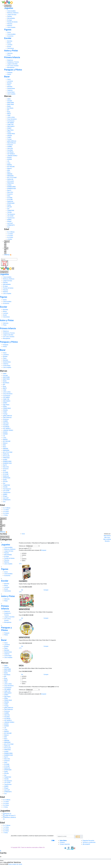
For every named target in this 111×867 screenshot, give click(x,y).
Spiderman (10, 201)
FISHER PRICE (11, 133)
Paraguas (9, 72)
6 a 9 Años (10, 237)
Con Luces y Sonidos (13, 65)
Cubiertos (10, 90)
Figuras (7, 29)
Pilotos (9, 74)
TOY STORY (10, 216)
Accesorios (10, 36)
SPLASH (9, 207)
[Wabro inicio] (7, 2)
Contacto (62, 842)
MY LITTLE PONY (12, 177)
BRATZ (9, 113)
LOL (8, 161)
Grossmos (10, 144)
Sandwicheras (11, 88)
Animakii (9, 101)
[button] (0, 856)
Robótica (9, 25)
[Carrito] (4, 263)
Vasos (9, 79)
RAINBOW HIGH (11, 188)
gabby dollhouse (11, 141)
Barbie (9, 106)
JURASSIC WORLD (12, 155)
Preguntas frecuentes (88, 840)
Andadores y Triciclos (13, 62)
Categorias (8, 5)
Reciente (107, 541)
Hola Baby (10, 150)
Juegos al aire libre (12, 64)
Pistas (9, 55)
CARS (8, 115)
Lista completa (11, 27)
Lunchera (9, 44)
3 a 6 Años (10, 235)
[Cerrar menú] (13, 268)
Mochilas (9, 41)
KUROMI (9, 159)
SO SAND (9, 197)
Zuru (8, 227)
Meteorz (9, 168)
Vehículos (10, 53)
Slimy (8, 196)
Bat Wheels (10, 108)
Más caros (107, 537)
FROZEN (9, 135)
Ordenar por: (22, 546)
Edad (6, 248)
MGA (8, 170)
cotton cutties (11, 117)
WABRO (9, 219)
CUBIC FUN (10, 124)
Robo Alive (10, 192)
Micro (8, 172)
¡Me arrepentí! (86, 844)
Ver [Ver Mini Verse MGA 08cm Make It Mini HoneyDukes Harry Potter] (22, 674)
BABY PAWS (10, 104)
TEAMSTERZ (10, 210)
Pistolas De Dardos (12, 22)
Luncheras (10, 81)
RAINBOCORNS (11, 186)
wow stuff (10, 223)
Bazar (7, 76)
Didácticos (10, 60)
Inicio (23, 534)
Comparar (43, 550)
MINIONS (9, 174)
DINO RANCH (10, 126)
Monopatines (10, 67)
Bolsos (9, 43)
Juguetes (8, 8)
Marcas (7, 241)
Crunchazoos (10, 121)
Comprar (46, 674)
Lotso (8, 163)
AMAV (9, 99)
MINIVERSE (10, 175)
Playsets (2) (7, 813)
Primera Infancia (12, 57)
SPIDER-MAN (10, 203)
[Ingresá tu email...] (65, 836)
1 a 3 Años (10, 233)
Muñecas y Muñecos (12, 12)
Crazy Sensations (12, 119)
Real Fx (9, 190)
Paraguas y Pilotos (13, 69)
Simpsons (10, 194)
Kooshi (9, 46)
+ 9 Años (9, 239)
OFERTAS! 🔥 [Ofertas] (7, 255)
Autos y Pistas (11, 50)
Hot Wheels (10, 152)
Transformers (11, 218)
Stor (8, 208)
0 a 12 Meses (10, 232)
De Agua (9, 20)
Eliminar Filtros (5, 536)
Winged (9, 221)
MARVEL (9, 165)
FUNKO (9, 137)
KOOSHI (9, 157)
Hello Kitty (10, 148)
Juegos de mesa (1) (9, 815)
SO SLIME (10, 199)
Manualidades (11, 18)
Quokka (9, 185)
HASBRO (9, 146)
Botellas (9, 83)
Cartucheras (10, 48)
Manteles (9, 86)
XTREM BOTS (11, 225)
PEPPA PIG (10, 179)
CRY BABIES (10, 122)
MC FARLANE (11, 166)
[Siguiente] (5, 246)
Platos (9, 85)
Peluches (9, 23)
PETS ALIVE (10, 181)
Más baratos (107, 535)
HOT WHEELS (11, 154)
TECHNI (9, 212)
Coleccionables (11, 11)
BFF (8, 110)
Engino (9, 132)
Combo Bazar (11, 92)
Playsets (9, 16)
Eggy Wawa (10, 130)
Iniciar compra (12, 864)
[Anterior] (5, 243)
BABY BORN (10, 102)
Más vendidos (107, 539)
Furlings (9, 139)
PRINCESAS (10, 183)
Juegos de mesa (11, 14)
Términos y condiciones (89, 842)
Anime (9, 32)
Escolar (7, 38)
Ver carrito (19, 864)
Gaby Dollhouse (11, 143)
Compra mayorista (65, 844)
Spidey (9, 205)
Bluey (8, 111)
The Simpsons (11, 214)
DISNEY (9, 128)
